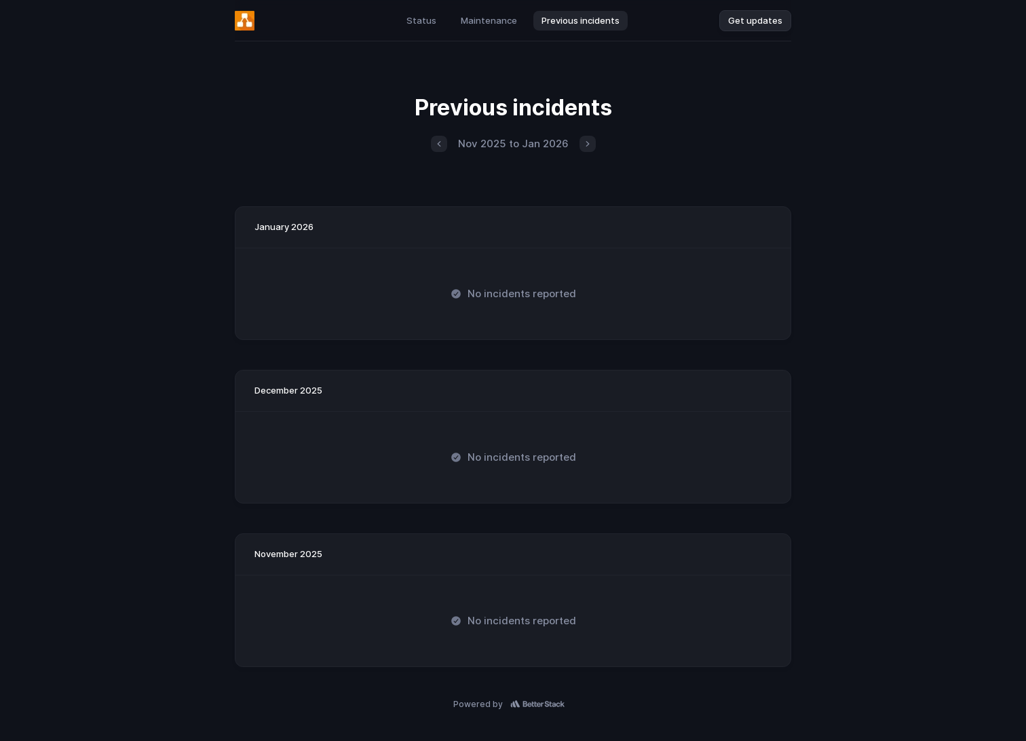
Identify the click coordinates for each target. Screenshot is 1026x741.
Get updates (755, 20)
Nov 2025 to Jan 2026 (513, 143)
